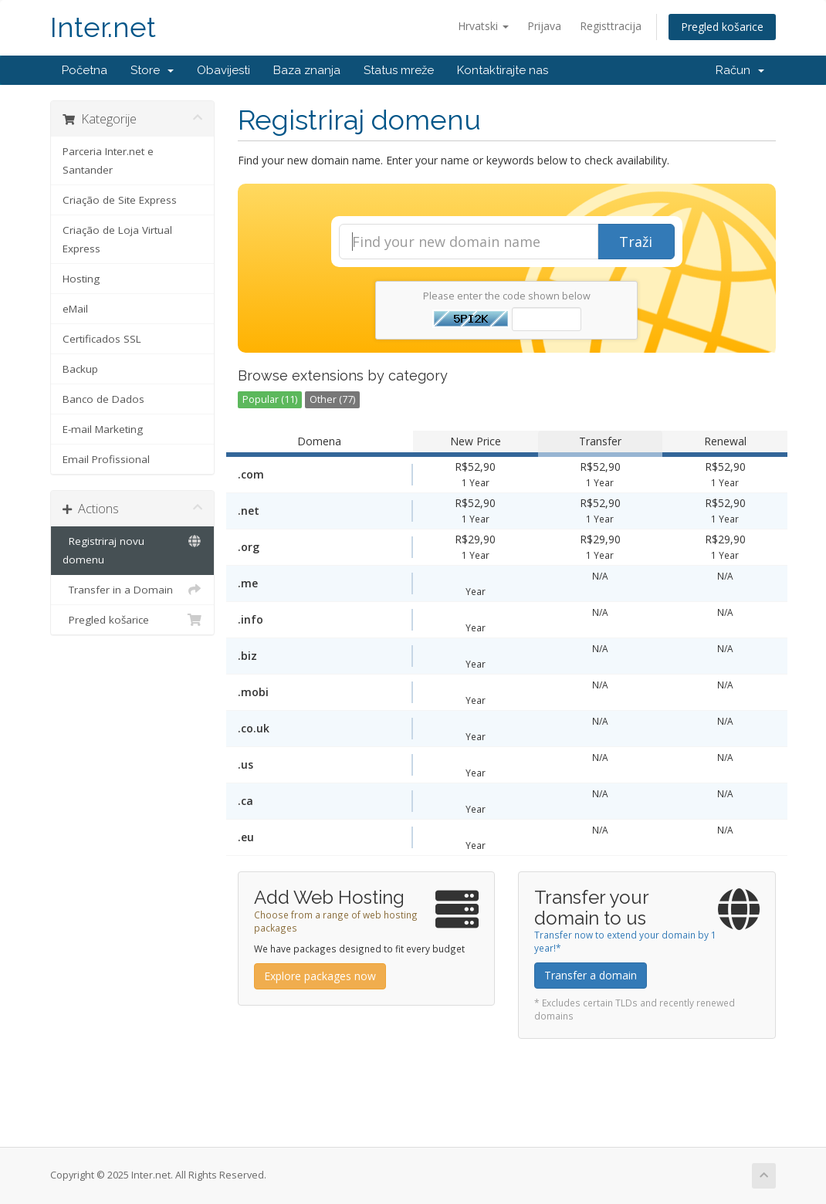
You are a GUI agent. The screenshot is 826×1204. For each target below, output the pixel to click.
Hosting (81, 279)
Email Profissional (106, 459)
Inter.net (103, 27)
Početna (84, 70)
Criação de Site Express (120, 200)
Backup (80, 369)
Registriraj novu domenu (132, 549)
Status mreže (399, 70)
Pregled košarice (722, 26)
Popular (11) (269, 399)
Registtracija (611, 26)
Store (152, 70)
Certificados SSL (102, 339)
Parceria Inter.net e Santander (108, 160)
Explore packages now (320, 976)
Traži (635, 241)
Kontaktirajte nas (502, 70)
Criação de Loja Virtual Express (117, 239)
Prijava (544, 26)
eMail (75, 309)
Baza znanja (306, 70)
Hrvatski (483, 26)
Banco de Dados (103, 399)
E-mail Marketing (103, 429)
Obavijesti (223, 70)
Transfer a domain (590, 975)
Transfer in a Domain (132, 589)
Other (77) (332, 399)
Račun (740, 70)
